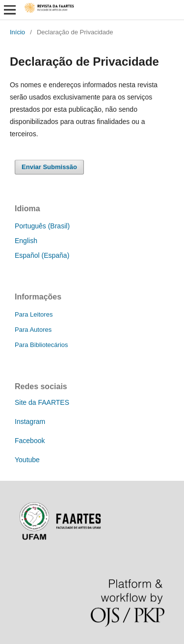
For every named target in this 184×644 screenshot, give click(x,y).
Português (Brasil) (42, 226)
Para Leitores (34, 314)
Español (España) (42, 255)
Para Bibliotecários (41, 344)
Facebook (30, 441)
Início (17, 32)
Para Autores (33, 329)
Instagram (30, 421)
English (26, 241)
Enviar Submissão (49, 167)
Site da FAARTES (42, 402)
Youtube (27, 460)
